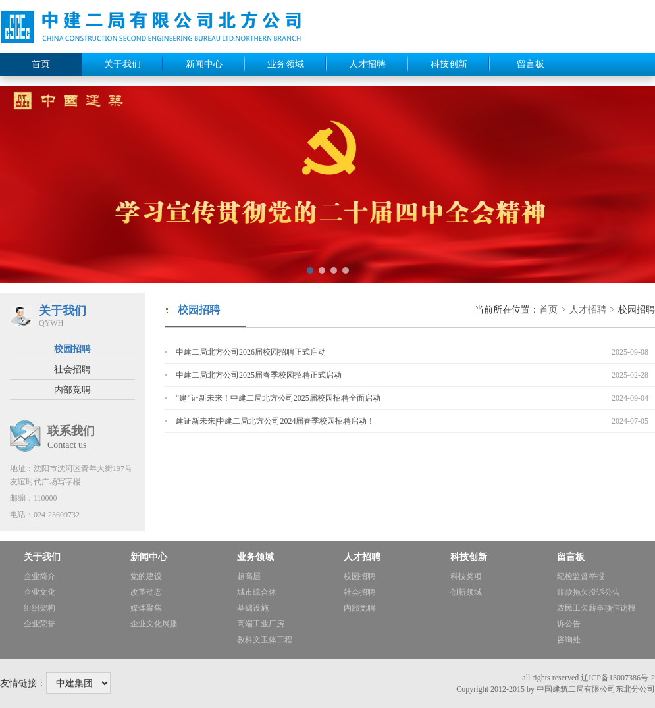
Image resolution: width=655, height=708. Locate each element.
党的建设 (146, 576)
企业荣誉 (39, 623)
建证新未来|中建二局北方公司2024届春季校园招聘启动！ (275, 421)
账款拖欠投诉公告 (588, 592)
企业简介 (39, 576)
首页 (41, 64)
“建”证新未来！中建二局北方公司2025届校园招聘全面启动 (278, 398)
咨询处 (569, 639)
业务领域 (285, 64)
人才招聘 (367, 64)
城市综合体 (256, 592)
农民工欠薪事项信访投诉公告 (596, 615)
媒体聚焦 (146, 608)
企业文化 (39, 592)
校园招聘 (72, 349)
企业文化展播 (154, 623)
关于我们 (122, 64)
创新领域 (466, 592)
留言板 (530, 64)
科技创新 (449, 64)
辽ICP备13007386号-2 (618, 677)
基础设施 (253, 608)
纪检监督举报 (580, 576)
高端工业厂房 (260, 623)
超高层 (249, 576)
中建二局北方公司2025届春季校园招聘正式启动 (259, 375)
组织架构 (39, 608)
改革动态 (146, 592)
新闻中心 (204, 64)
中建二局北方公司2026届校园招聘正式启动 (251, 352)
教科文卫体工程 (264, 639)
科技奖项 (466, 576)
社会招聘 (72, 369)
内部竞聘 (72, 390)
